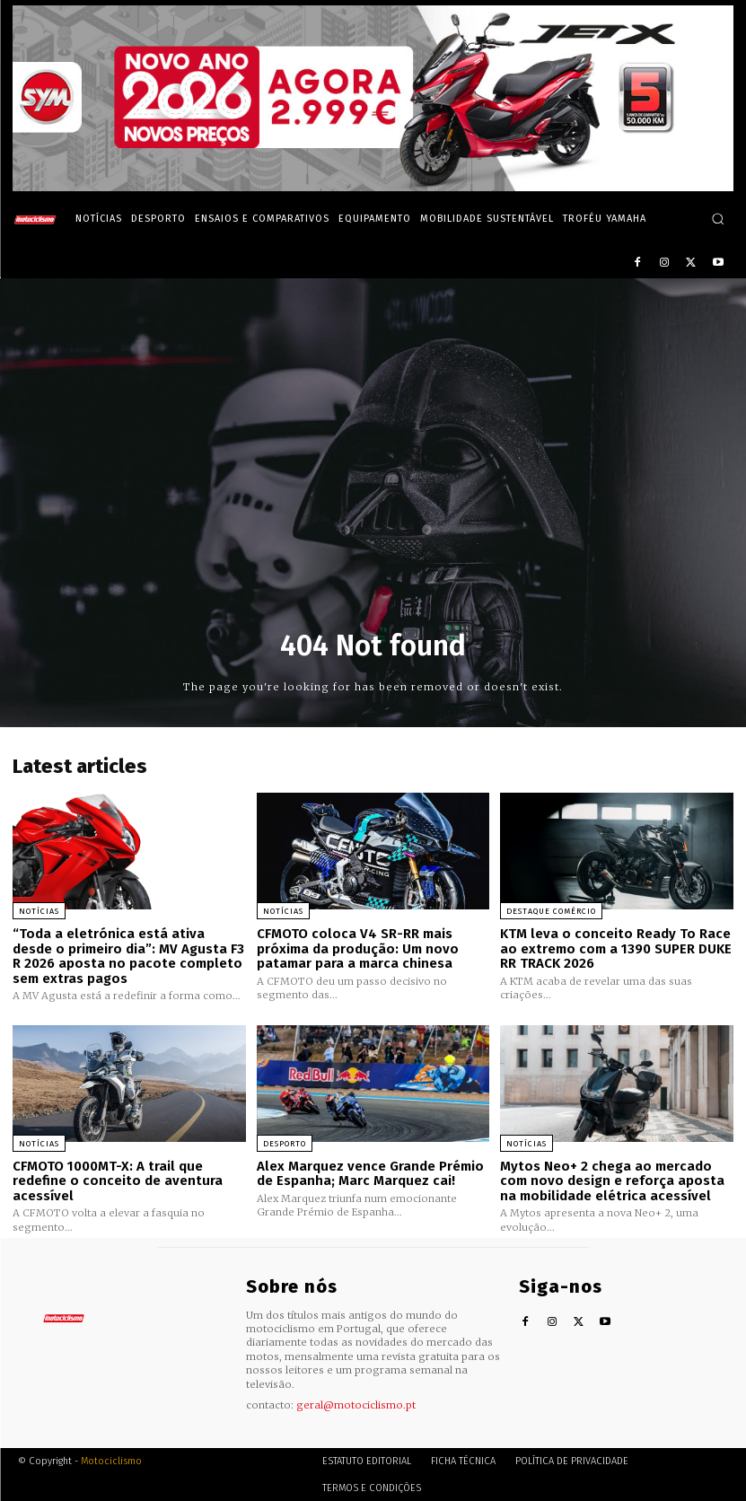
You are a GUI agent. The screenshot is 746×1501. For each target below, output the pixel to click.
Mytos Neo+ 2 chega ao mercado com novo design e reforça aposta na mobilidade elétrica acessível (612, 1180)
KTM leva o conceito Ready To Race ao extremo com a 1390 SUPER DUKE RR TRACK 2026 (616, 948)
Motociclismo (111, 1460)
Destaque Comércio (551, 911)
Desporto (284, 1142)
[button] (717, 218)
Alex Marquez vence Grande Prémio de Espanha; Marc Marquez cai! (370, 1173)
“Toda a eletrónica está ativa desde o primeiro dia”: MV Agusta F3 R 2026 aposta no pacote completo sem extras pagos (128, 956)
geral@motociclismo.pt (356, 1405)
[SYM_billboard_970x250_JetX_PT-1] (373, 187)
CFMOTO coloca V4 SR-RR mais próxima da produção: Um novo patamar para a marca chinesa (358, 948)
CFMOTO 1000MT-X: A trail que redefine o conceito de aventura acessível (118, 1180)
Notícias (39, 911)
